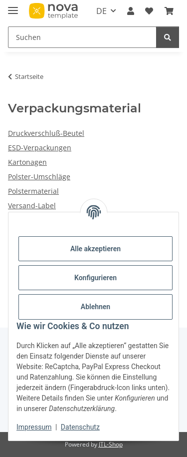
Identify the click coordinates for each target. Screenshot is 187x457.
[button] (131, 11)
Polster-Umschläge (39, 176)
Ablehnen (95, 307)
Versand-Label (32, 205)
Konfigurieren (95, 278)
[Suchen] (82, 37)
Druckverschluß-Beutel (46, 133)
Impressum (33, 427)
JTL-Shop (111, 444)
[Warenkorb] (169, 11)
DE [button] (101, 10)
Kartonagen (27, 162)
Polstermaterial (33, 191)
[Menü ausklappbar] (13, 6)
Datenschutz (80, 427)
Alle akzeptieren (95, 249)
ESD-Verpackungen (39, 147)
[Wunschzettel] (149, 11)
